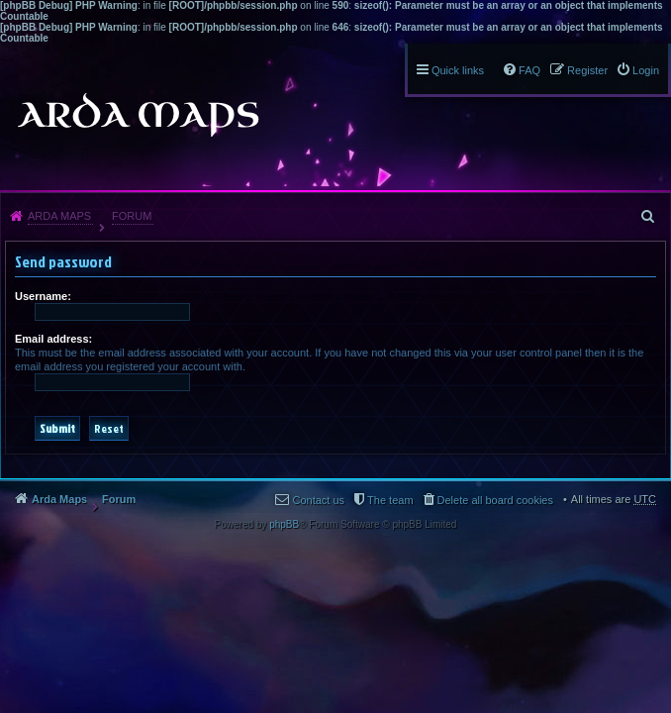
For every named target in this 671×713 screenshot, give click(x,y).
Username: (43, 296)
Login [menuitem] (645, 70)
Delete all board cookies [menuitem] (495, 500)
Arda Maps (59, 216)
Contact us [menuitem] (318, 500)
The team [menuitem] (390, 500)
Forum (131, 216)
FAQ (529, 70)
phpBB (284, 524)
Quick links (457, 70)
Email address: (53, 339)
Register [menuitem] (587, 70)
